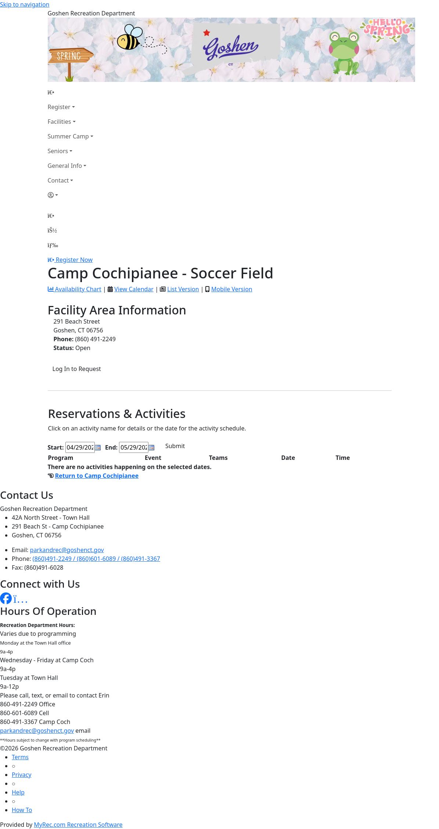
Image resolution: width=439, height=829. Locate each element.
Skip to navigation (24, 4)
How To (22, 810)
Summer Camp (68, 136)
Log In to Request (77, 369)
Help (18, 792)
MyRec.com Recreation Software (78, 825)
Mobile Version (231, 289)
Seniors (58, 151)
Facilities (59, 122)
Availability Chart (74, 289)
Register (59, 107)
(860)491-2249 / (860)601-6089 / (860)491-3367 (96, 559)
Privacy (21, 775)
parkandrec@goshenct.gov (67, 550)
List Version (183, 289)
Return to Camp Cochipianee (97, 476)
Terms (20, 757)
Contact (58, 180)
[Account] (70, 195)
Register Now (74, 260)
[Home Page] (70, 92)
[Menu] (53, 245)
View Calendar (134, 289)
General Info (65, 166)
